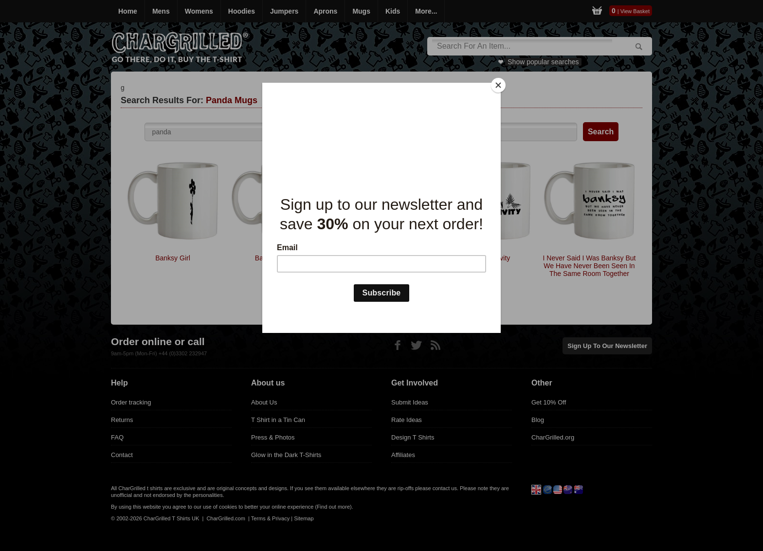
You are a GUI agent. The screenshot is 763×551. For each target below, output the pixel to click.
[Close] (498, 85)
